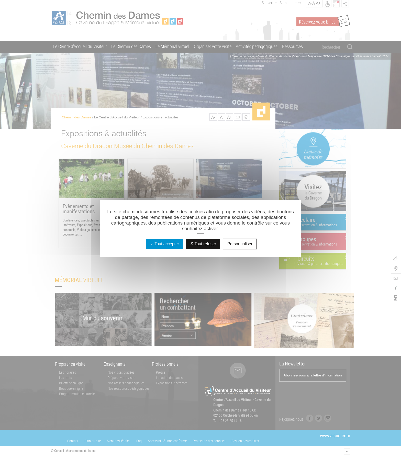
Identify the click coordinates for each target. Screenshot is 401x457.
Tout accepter (164, 244)
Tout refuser (203, 244)
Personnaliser (239, 244)
